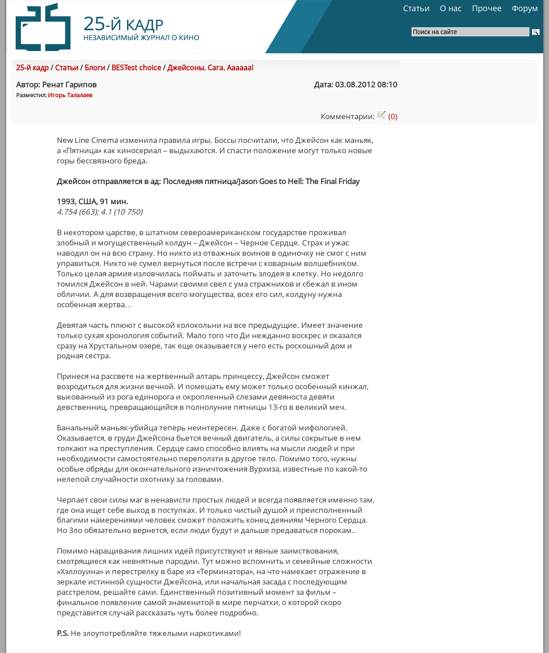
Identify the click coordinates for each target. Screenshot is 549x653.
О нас (451, 8)
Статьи (416, 8)
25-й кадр (32, 68)
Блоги (95, 68)
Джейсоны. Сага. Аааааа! (210, 68)
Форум (525, 8)
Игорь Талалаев (70, 95)
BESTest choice (136, 68)
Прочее (487, 8)
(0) (387, 116)
